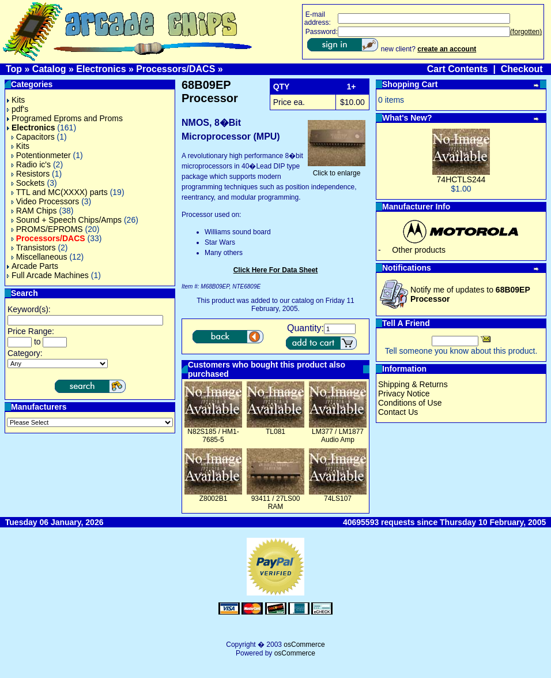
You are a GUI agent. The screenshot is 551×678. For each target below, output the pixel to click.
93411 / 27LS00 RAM (275, 503)
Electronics (101, 69)
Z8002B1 (213, 499)
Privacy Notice (403, 393)
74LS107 (338, 499)
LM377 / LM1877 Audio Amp (338, 436)
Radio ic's (31, 164)
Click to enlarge (336, 170)
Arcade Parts (32, 266)
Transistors (34, 247)
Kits (16, 99)
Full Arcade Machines (48, 275)
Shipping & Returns (413, 384)
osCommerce (304, 644)
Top (14, 69)
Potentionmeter (41, 155)
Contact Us (398, 412)
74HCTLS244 (461, 179)
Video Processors (45, 201)
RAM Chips (34, 210)
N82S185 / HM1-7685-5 (213, 436)
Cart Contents (457, 69)
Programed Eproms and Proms (65, 118)
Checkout (522, 69)
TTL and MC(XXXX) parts (60, 192)
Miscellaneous (39, 256)
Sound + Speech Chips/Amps (67, 219)
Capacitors (33, 136)
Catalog (49, 69)
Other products (419, 249)
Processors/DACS (175, 69)
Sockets (28, 183)
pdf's (17, 109)
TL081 (275, 432)
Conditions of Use (410, 402)
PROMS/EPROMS (47, 229)
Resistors (31, 173)
